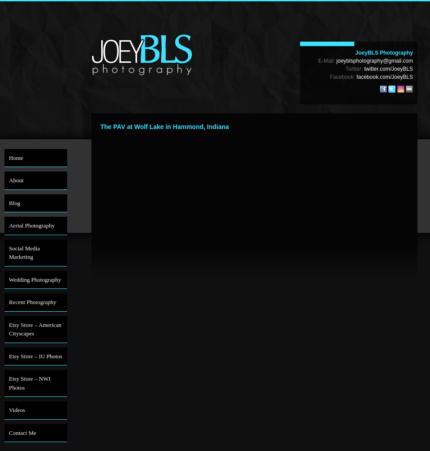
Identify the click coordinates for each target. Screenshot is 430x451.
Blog (14, 203)
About (16, 180)
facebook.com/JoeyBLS (385, 77)
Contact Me (22, 433)
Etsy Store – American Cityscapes (35, 329)
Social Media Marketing (24, 253)
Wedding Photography (35, 279)
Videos (17, 410)
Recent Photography (32, 302)
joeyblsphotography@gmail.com (374, 61)
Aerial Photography (32, 225)
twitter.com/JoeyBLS (388, 69)
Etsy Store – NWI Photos (30, 383)
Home (16, 158)
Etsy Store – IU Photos (35, 356)
